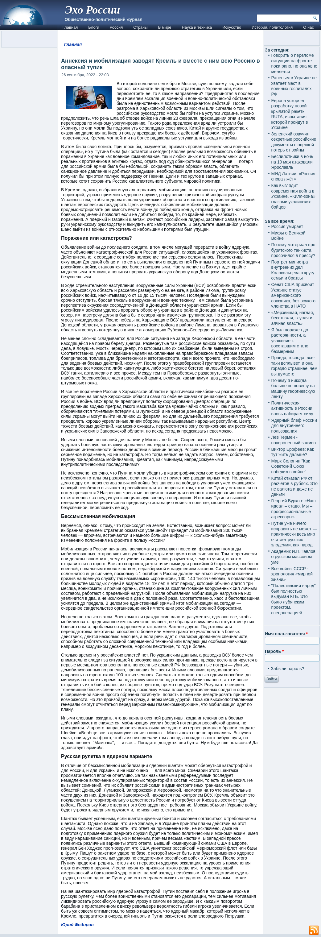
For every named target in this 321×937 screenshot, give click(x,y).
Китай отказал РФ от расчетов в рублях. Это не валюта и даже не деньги (294, 486)
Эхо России (92, 10)
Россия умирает (287, 226)
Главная (70, 27)
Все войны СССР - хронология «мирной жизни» (292, 574)
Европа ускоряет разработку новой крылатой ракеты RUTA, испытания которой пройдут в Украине (289, 114)
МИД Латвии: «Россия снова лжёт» (293, 176)
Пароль (274, 651)
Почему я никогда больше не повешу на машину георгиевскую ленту (293, 388)
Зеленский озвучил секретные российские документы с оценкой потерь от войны (293, 142)
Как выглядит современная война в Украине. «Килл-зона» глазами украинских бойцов (293, 196)
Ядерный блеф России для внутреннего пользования (294, 425)
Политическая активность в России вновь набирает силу (292, 408)
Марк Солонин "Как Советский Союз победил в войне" (290, 466)
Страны (140, 27)
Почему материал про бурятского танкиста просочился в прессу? (293, 250)
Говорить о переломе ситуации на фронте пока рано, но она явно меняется (294, 63)
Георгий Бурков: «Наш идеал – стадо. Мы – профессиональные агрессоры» (293, 509)
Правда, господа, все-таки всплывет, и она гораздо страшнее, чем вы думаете (294, 365)
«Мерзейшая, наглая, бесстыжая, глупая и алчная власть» (292, 318)
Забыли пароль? (287, 668)
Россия (116, 27)
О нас (308, 27)
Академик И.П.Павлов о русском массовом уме (293, 557)
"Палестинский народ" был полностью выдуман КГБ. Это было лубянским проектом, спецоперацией (293, 599)
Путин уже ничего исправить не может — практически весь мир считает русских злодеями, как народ (294, 534)
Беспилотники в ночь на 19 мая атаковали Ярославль (292, 162)
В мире (164, 27)
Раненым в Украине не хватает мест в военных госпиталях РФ (294, 86)
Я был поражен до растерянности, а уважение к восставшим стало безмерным (289, 340)
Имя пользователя (286, 633)
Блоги (93, 27)
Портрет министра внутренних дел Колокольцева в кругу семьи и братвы (292, 270)
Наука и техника (197, 27)
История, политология (272, 27)
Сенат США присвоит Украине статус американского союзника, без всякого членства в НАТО (293, 295)
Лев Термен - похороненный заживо (293, 440)
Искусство (231, 27)
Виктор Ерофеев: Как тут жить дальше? (292, 452)
